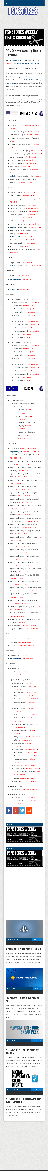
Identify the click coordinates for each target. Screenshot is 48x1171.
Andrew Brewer (17, 60)
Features (15, 943)
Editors (9, 940)
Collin (9, 988)
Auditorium (14, 289)
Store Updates (21, 1044)
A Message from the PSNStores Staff (23, 948)
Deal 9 (16, 403)
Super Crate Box (15, 279)
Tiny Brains (14, 452)
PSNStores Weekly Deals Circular (28, 63)
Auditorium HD (15, 237)
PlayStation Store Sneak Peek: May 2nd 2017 (22, 1051)
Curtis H (9, 1090)
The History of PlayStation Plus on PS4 (22, 999)
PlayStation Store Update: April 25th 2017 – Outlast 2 (23, 1100)
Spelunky (13, 176)
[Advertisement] (24, 23)
